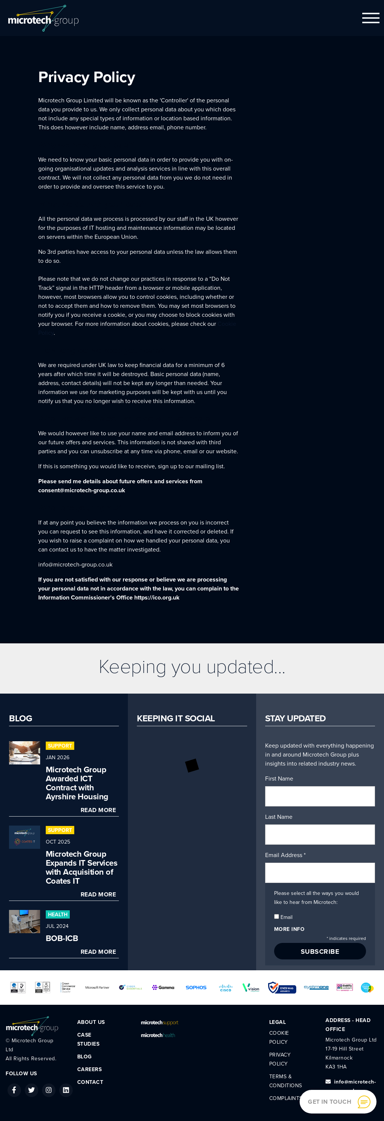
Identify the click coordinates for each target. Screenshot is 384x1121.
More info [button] (289, 929)
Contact (90, 1082)
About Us (91, 1022)
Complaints (286, 1098)
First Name (279, 778)
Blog (84, 1057)
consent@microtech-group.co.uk (81, 490)
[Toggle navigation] (371, 18)
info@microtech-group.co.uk (75, 564)
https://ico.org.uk (157, 597)
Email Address (285, 855)
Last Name (278, 817)
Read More (98, 810)
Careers (89, 1069)
